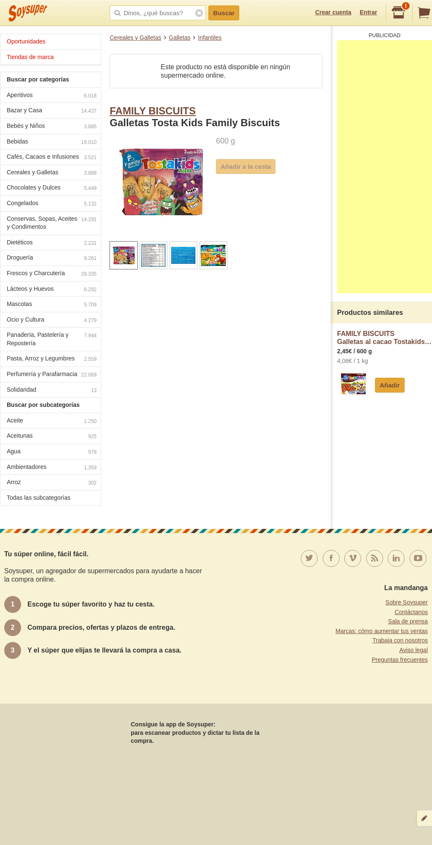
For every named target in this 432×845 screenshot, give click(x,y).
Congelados (52, 204)
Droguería (52, 258)
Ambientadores (52, 467)
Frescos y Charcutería (52, 274)
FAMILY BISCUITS (153, 110)
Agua (52, 452)
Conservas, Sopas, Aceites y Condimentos (52, 222)
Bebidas (52, 142)
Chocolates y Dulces (52, 188)
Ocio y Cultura (52, 320)
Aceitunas (52, 436)
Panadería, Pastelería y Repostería (52, 339)
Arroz (52, 483)
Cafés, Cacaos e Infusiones (52, 157)
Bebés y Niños (52, 126)
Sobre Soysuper (407, 602)
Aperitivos (52, 96)
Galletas (179, 37)
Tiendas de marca (30, 57)
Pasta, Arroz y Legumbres (52, 359)
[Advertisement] (384, 166)
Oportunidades (26, 41)
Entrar (368, 12)
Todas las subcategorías (38, 497)
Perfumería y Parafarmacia (52, 375)
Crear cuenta (333, 12)
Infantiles (209, 37)
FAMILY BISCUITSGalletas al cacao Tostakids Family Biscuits (384, 338)
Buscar (224, 12)
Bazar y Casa (52, 111)
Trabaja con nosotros (400, 640)
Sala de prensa (408, 621)
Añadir (390, 385)
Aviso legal (414, 650)
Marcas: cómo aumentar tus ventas (381, 631)
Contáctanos (411, 612)
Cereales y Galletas (135, 37)
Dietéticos (52, 243)
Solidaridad (52, 390)
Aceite (52, 421)
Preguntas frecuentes (400, 659)
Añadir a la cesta (246, 166)
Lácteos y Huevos (52, 289)
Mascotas (52, 305)
